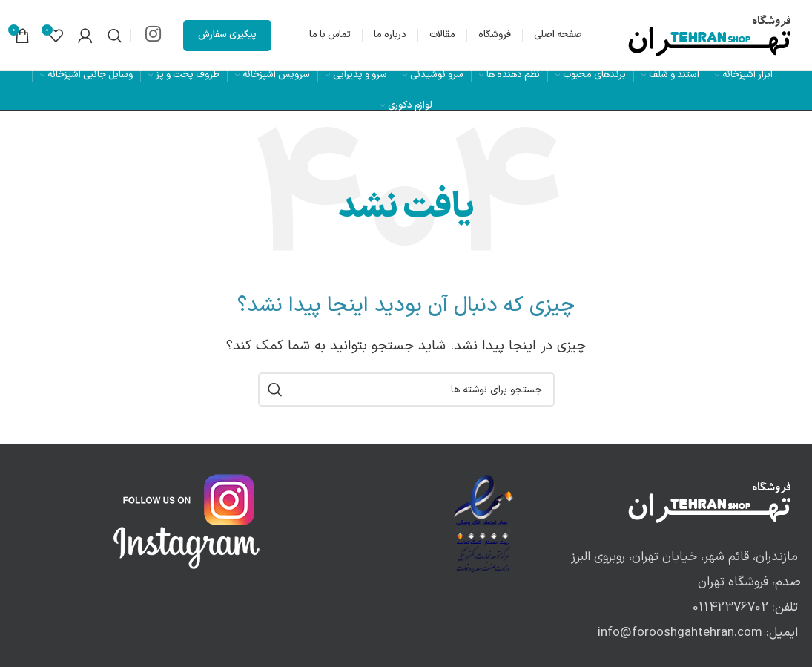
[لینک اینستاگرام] (153, 35)
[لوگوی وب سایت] (710, 35)
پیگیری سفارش (227, 34)
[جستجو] (115, 35)
